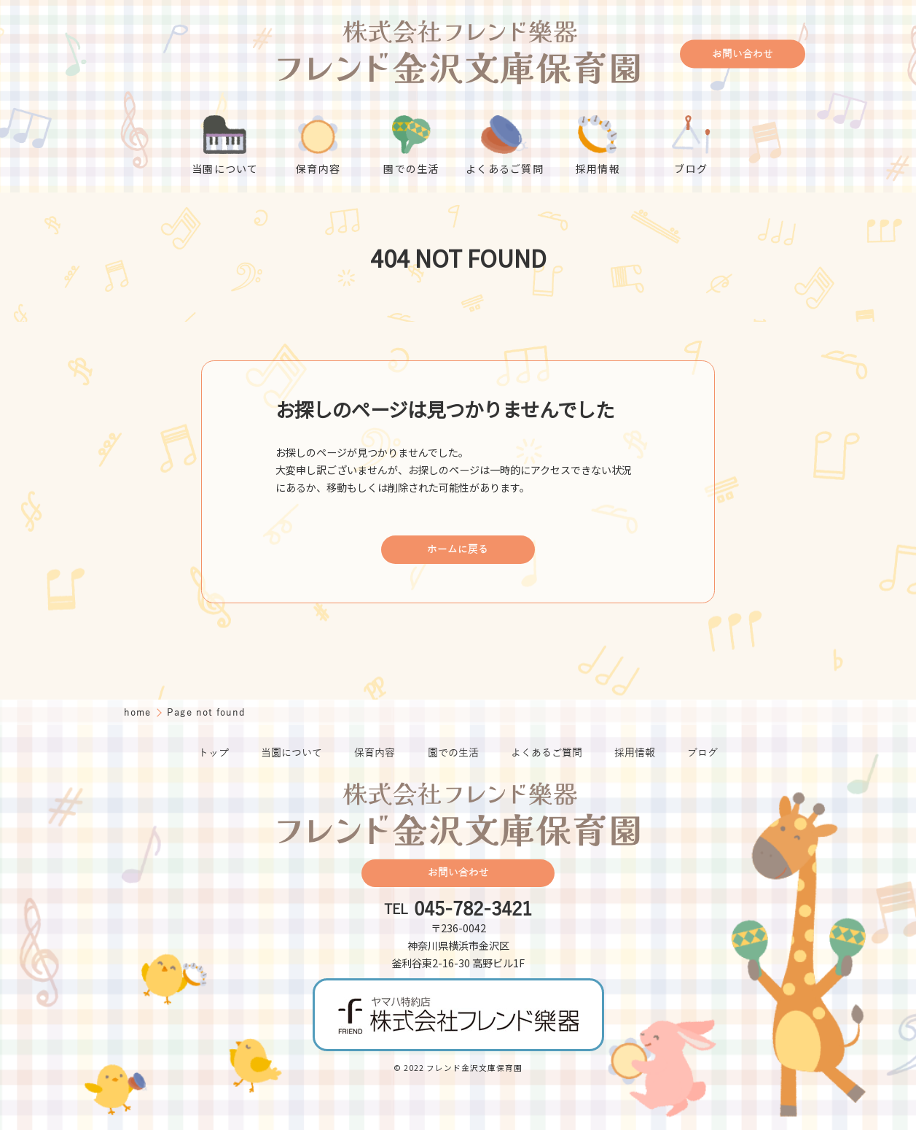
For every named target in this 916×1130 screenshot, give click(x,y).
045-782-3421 (473, 909)
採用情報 (634, 753)
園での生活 (453, 753)
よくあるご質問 (546, 753)
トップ (213, 753)
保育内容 (374, 753)
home (139, 712)
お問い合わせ (742, 54)
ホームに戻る (457, 549)
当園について (291, 753)
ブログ (702, 753)
